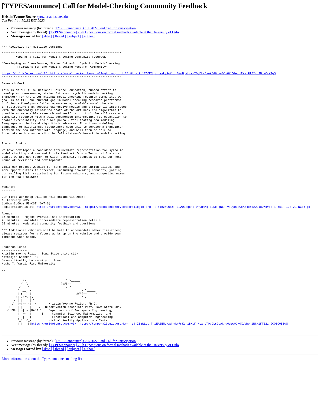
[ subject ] (74, 36)
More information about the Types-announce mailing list (42, 416)
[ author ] (88, 36)
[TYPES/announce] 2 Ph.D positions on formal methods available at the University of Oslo (114, 32)
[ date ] (47, 36)
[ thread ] (59, 36)
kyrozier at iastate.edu (52, 16)
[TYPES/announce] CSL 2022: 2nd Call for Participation (95, 28)
